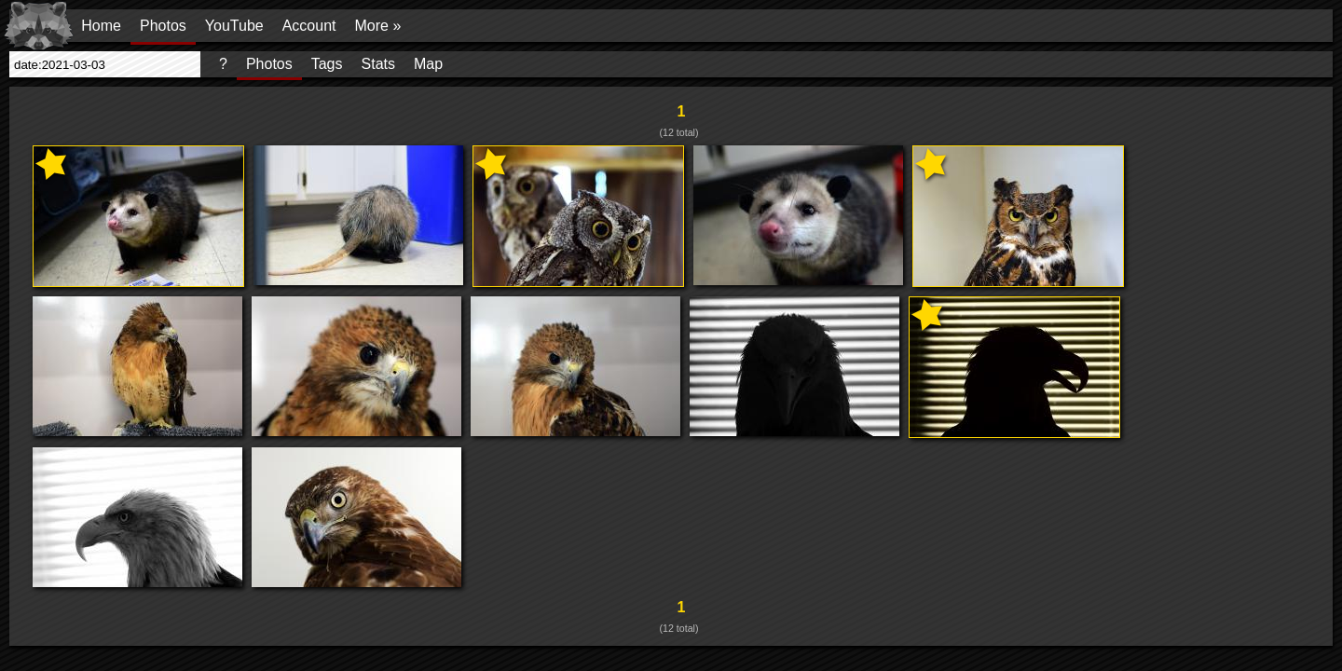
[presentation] (104, 64)
